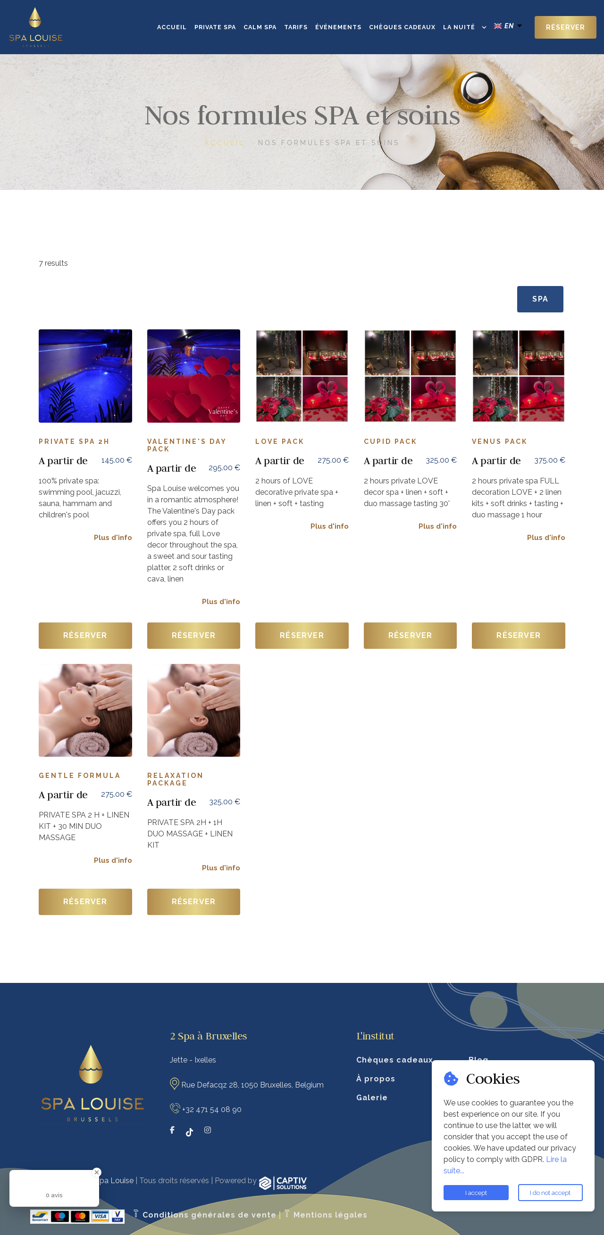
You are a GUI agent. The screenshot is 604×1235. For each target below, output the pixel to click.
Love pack (279, 441)
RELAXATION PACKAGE (175, 779)
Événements (338, 27)
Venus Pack (500, 441)
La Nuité (459, 27)
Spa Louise (114, 1180)
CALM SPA (260, 27)
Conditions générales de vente (204, 1214)
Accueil (172, 27)
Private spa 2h (74, 441)
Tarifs (296, 27)
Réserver (565, 27)
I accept (476, 1192)
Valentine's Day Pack (186, 445)
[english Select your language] (508, 26)
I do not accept (550, 1192)
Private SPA (215, 27)
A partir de (63, 460)
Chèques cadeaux (402, 27)
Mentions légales (325, 1214)
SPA (540, 298)
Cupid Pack (390, 441)
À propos (375, 1078)
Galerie (372, 1097)
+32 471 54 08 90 (212, 1109)
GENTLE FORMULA (80, 775)
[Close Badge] (96, 1172)
